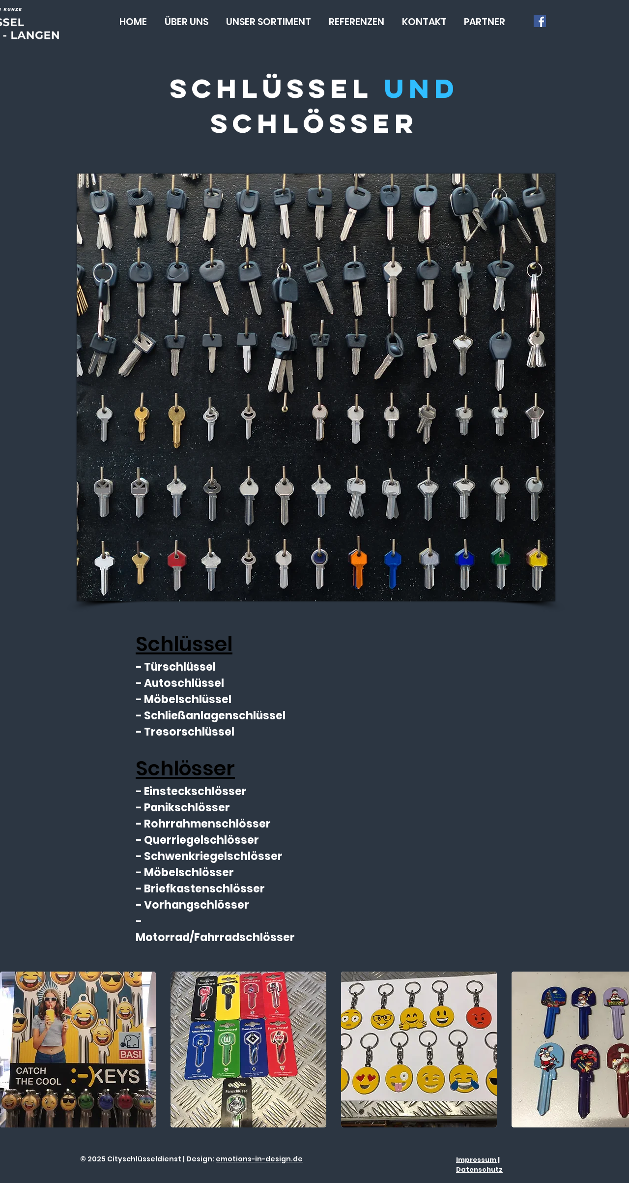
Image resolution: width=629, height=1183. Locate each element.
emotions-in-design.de (259, 1159)
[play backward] (12, 1049)
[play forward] (616, 1049)
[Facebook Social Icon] (540, 21)
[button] (268, 22)
